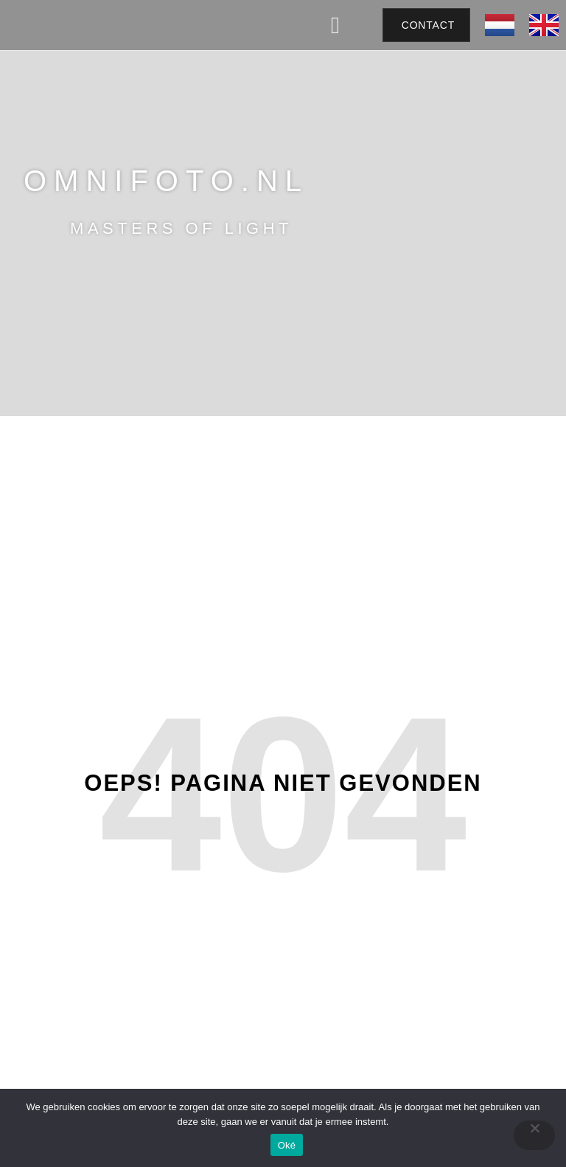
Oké (287, 1145)
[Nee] (534, 1135)
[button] (335, 25)
